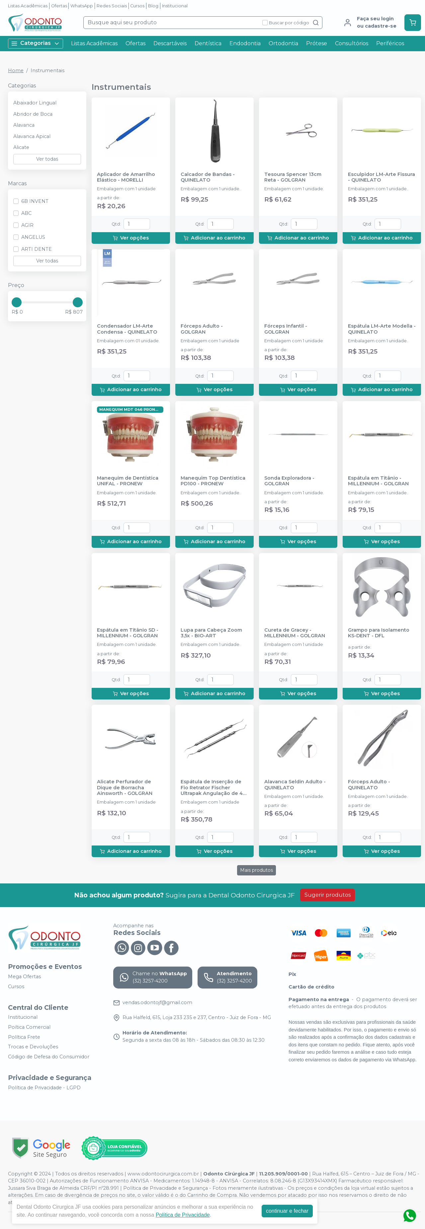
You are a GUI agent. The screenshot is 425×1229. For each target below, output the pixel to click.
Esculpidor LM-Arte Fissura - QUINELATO (381, 177)
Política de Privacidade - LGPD (44, 1088)
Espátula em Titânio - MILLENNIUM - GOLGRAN (378, 481)
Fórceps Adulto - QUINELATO (369, 784)
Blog (153, 5)
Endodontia (245, 43)
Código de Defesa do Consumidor (48, 1057)
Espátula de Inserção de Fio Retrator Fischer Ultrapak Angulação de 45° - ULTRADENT (214, 787)
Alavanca (24, 125)
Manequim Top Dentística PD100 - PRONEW (213, 481)
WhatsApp (81, 5)
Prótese (316, 43)
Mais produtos (256, 870)
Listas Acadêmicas (27, 5)
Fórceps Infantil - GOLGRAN (285, 329)
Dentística (208, 43)
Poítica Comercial (29, 1027)
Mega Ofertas (24, 977)
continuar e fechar (287, 1211)
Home (16, 71)
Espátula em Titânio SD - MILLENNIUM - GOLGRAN (127, 633)
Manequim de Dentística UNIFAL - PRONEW (127, 481)
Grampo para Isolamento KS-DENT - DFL (378, 633)
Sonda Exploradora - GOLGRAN (289, 481)
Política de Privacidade (183, 1215)
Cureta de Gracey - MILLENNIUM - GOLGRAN (294, 633)
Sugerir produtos (327, 895)
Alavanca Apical (31, 136)
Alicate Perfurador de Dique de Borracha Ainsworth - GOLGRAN (124, 787)
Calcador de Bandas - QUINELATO (208, 177)
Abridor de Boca (32, 114)
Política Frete (24, 1037)
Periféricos (390, 43)
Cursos (137, 5)
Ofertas (59, 5)
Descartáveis (170, 43)
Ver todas (47, 159)
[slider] (17, 302)
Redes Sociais (112, 5)
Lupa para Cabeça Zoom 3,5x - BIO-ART (211, 633)
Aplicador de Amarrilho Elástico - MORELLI (126, 177)
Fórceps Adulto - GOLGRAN (202, 329)
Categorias (35, 43)
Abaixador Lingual (34, 103)
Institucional (175, 5)
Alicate (21, 147)
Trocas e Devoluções (33, 1047)
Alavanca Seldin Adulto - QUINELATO (295, 784)
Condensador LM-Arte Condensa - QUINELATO (127, 329)
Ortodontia (283, 43)
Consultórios (351, 43)
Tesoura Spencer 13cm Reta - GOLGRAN (292, 177)
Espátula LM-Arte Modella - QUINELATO (382, 329)
